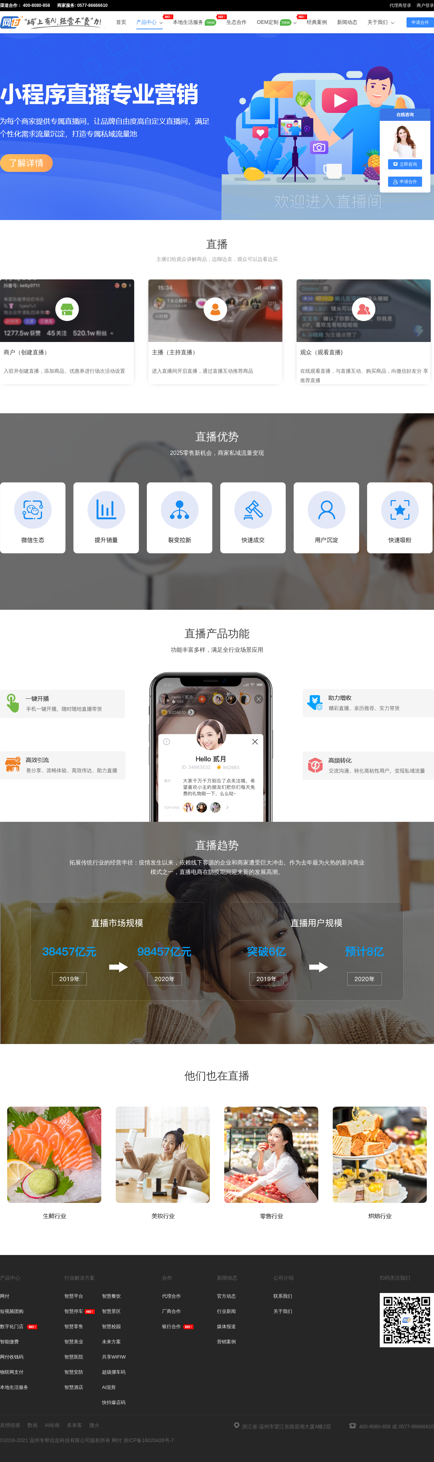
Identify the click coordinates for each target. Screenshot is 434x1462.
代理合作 (171, 1296)
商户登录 (425, 5)
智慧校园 (111, 1326)
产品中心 (149, 19)
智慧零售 (73, 1326)
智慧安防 (73, 1372)
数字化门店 (12, 1326)
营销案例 (226, 1341)
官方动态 (226, 1296)
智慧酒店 (73, 1387)
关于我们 (380, 22)
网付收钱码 (12, 1357)
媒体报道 (226, 1326)
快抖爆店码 (113, 1402)
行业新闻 (226, 1311)
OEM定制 (277, 20)
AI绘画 (52, 1425)
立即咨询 (405, 164)
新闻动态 (347, 22)
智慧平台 (73, 1296)
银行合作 (171, 1326)
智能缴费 (9, 1341)
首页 (121, 22)
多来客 (74, 1425)
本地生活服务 (194, 20)
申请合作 (420, 22)
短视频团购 (12, 1311)
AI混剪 (109, 1387)
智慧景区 (111, 1311)
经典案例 (317, 22)
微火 (94, 1425)
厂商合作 (171, 1311)
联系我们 (282, 1296)
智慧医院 (73, 1357)
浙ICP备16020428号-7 (148, 1440)
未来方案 (111, 1341)
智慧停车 (73, 1311)
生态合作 (236, 22)
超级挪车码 (113, 1372)
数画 (32, 1425)
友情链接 (10, 1425)
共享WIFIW (114, 1357)
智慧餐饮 (111, 1296)
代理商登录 (400, 5)
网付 (4, 1296)
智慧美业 (73, 1341)
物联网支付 (12, 1372)
